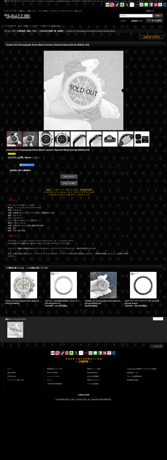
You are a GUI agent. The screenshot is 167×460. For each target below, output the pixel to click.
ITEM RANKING (92, 372)
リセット (159, 318)
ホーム (9, 369)
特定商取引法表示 (132, 380)
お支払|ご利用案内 (93, 376)
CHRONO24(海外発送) (54, 384)
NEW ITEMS (11, 372)
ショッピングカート (53, 376)
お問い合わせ (24, 157)
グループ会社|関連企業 (134, 376)
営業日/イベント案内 (94, 369)
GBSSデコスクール (93, 380)
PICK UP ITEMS (52, 372)
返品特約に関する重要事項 (20, 170)
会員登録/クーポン (137, 21)
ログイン (124, 21)
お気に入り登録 (69, 183)
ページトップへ (157, 346)
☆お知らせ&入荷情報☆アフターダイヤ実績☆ (142, 369)
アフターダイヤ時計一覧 (15, 380)
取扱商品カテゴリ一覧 (54, 369)
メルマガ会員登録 (93, 384)
